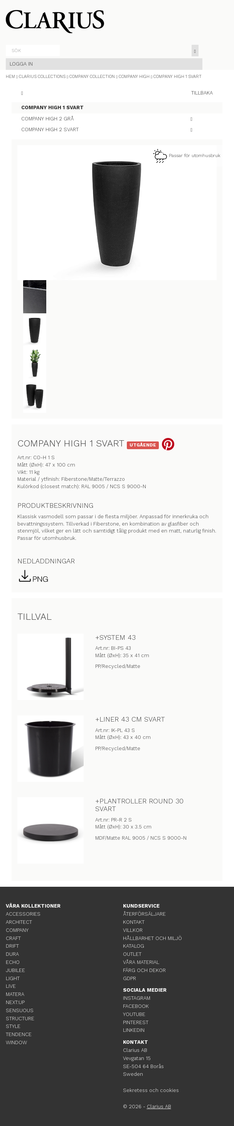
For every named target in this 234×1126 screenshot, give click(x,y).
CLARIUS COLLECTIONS (42, 76)
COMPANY (17, 930)
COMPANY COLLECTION (92, 76)
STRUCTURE (20, 1018)
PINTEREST (135, 1022)
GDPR (129, 978)
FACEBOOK (136, 1006)
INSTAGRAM (136, 998)
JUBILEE (15, 970)
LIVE (11, 986)
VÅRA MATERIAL (141, 962)
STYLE (13, 1026)
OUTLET (132, 954)
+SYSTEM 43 (115, 637)
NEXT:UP (15, 1002)
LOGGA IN (21, 64)
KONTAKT (134, 922)
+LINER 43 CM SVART (130, 719)
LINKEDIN (134, 1030)
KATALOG (133, 946)
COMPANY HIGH (134, 76)
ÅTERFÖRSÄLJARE (144, 914)
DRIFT (12, 946)
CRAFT (13, 938)
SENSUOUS (20, 1010)
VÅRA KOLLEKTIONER (33, 906)
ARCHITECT (19, 922)
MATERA (15, 994)
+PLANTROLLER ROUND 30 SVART (139, 805)
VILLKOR (133, 930)
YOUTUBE (134, 1014)
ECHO (13, 962)
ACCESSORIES (23, 914)
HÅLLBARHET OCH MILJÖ (152, 938)
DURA (12, 954)
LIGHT (13, 978)
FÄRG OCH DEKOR (144, 970)
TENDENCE (19, 1034)
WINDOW (16, 1042)
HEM (10, 76)
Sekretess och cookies (151, 1090)
